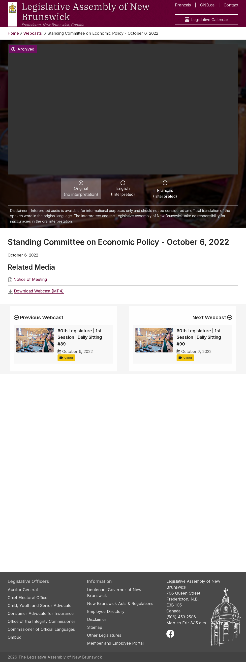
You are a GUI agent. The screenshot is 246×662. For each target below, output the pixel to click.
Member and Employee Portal (115, 643)
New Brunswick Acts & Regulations (120, 603)
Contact (231, 4)
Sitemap (94, 627)
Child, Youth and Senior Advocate (39, 605)
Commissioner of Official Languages (41, 629)
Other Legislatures (104, 635)
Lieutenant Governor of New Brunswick (114, 592)
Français (183, 4)
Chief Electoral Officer (28, 597)
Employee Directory (105, 611)
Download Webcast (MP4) (39, 290)
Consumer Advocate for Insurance (41, 613)
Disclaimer (96, 619)
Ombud (14, 637)
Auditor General (23, 589)
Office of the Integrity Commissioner (41, 621)
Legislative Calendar (206, 19)
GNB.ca (207, 4)
